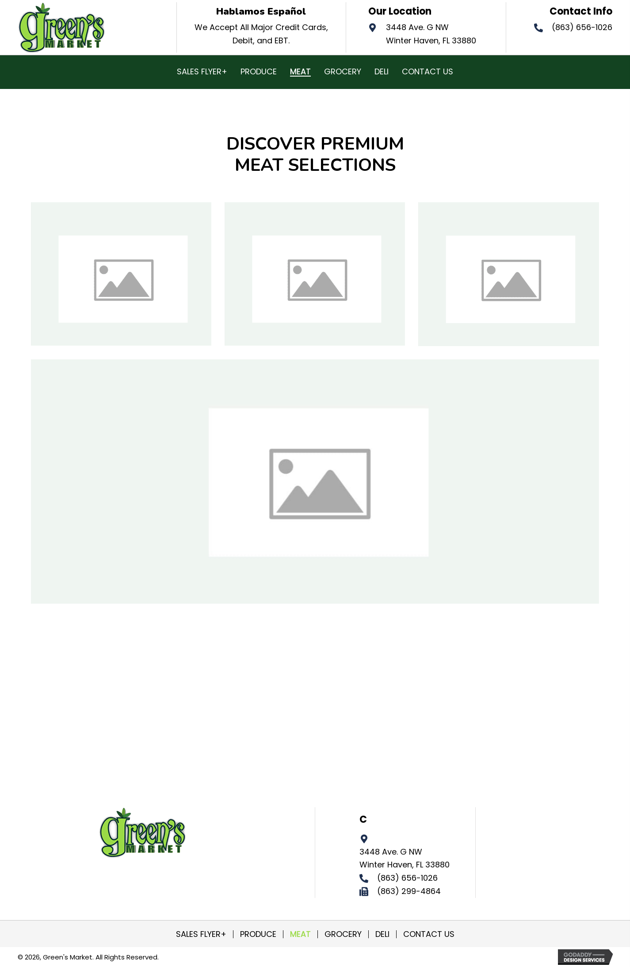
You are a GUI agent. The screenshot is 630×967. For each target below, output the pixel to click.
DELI (382, 934)
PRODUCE (258, 934)
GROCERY (343, 934)
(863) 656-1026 (582, 27)
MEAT (300, 934)
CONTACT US (428, 934)
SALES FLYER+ (201, 934)
